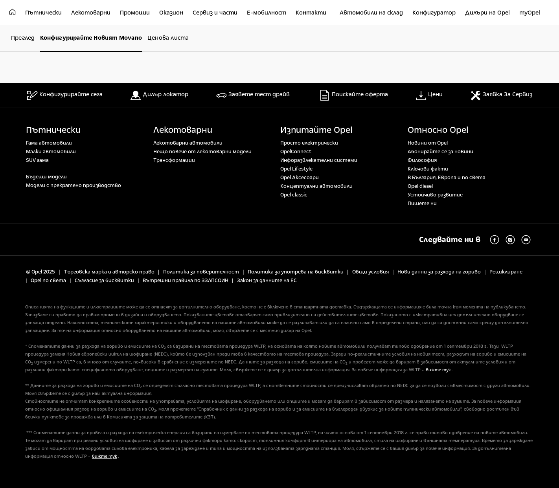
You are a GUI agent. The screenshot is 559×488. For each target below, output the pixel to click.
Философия (422, 160)
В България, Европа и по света (446, 177)
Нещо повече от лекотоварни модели (202, 151)
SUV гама (37, 160)
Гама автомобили (49, 143)
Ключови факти (428, 168)
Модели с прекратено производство (73, 185)
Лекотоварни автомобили (187, 143)
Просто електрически (309, 143)
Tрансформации (174, 160)
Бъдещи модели (46, 176)
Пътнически (53, 130)
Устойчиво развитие (435, 194)
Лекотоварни (182, 130)
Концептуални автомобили (316, 186)
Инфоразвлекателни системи (318, 160)
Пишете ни (422, 203)
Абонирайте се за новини (440, 151)
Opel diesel (420, 186)
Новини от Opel (428, 143)
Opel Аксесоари (299, 177)
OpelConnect (295, 151)
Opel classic (293, 194)
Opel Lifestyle (296, 168)
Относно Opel (438, 130)
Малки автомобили (51, 151)
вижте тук (438, 370)
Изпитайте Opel (316, 130)
